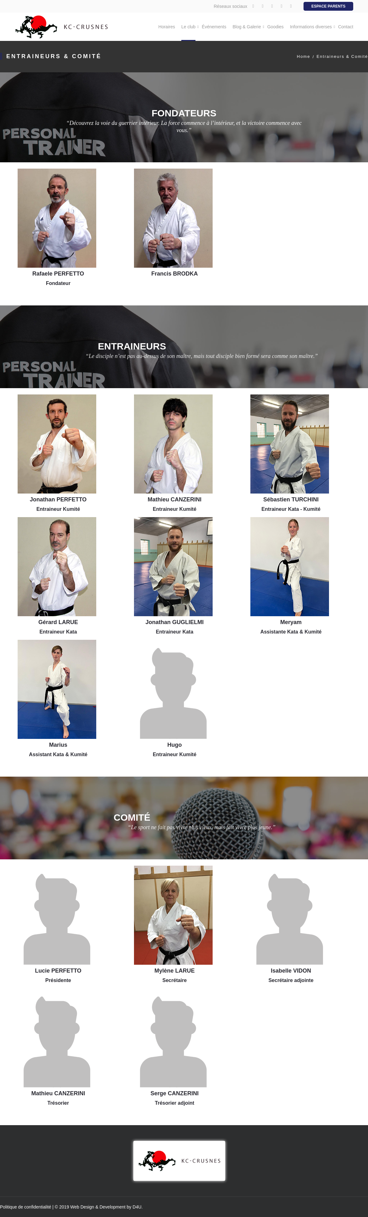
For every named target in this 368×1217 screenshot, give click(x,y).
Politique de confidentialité (25, 1206)
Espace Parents (328, 6)
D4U (137, 1206)
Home (303, 56)
